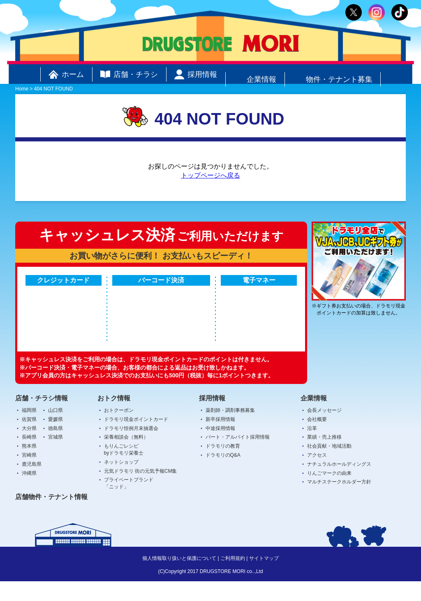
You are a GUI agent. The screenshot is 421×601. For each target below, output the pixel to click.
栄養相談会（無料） (126, 457)
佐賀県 (29, 439)
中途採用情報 (220, 448)
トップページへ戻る (210, 175)
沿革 (312, 448)
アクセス (317, 475)
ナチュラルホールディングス (339, 483)
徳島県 (55, 448)
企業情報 (255, 74)
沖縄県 (29, 492)
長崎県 (29, 457)
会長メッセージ (324, 430)
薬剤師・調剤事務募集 (230, 430)
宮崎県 (29, 475)
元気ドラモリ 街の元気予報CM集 (140, 490)
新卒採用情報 (220, 439)
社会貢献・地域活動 (329, 466)
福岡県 (29, 430)
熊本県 (29, 466)
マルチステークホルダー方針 (339, 501)
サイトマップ (264, 578)
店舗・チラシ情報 (41, 417)
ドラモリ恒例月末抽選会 (131, 448)
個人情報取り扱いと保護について (179, 578)
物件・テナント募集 (332, 74)
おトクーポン (119, 430)
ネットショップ (121, 481)
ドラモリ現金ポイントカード (136, 439)
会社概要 (317, 439)
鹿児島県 (32, 483)
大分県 (29, 448)
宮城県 (55, 457)
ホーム (66, 74)
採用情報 (195, 74)
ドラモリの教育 (223, 466)
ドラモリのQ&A (223, 475)
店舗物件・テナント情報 (51, 516)
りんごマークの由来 (329, 492)
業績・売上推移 (324, 457)
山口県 (55, 430)
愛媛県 (55, 439)
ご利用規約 (232, 578)
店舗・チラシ (129, 74)
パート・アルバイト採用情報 (238, 457)
